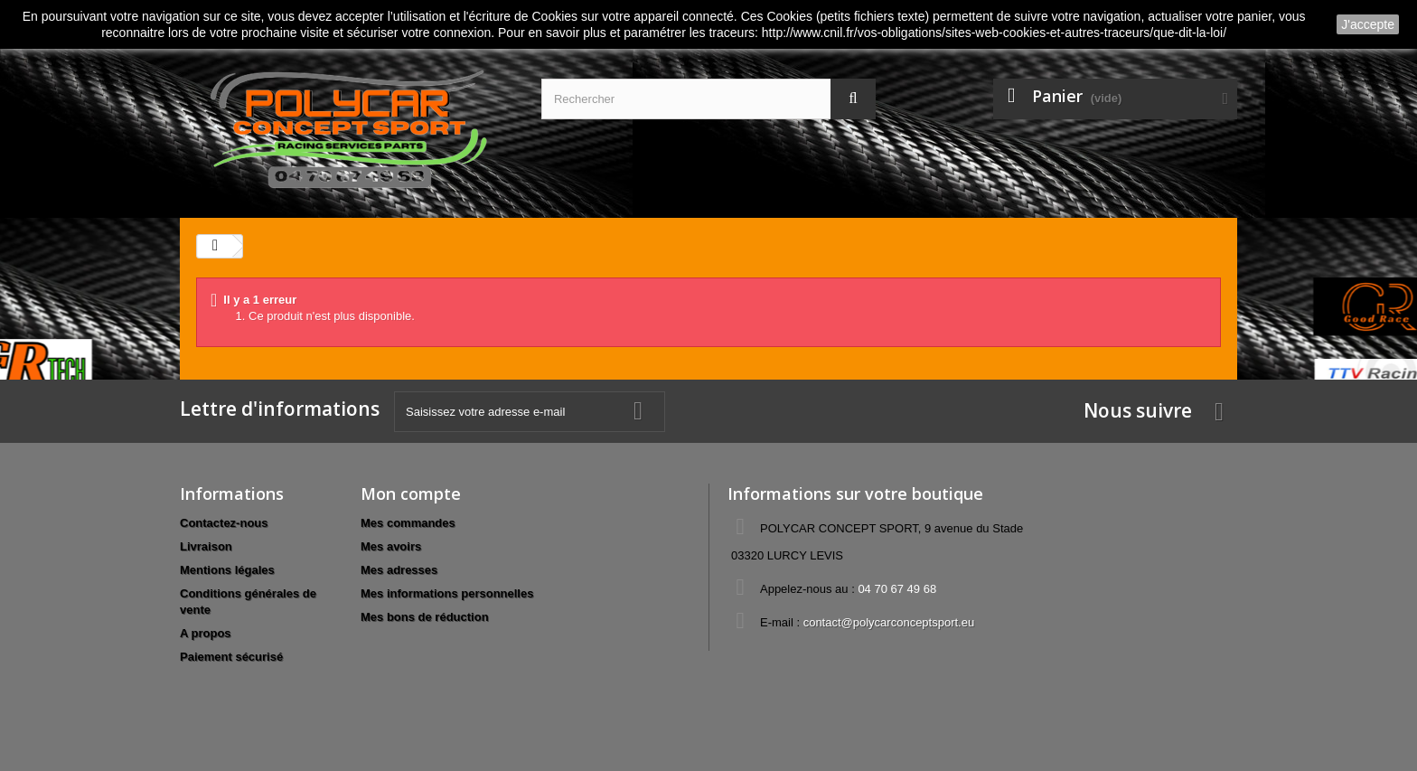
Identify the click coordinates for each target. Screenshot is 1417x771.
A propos (205, 633)
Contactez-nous (224, 523)
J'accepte (1367, 24)
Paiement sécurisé (231, 656)
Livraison (206, 546)
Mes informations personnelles (447, 593)
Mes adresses (399, 570)
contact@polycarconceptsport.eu (889, 622)
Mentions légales (227, 570)
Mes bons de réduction (425, 617)
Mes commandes (408, 523)
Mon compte (411, 493)
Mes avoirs (391, 546)
